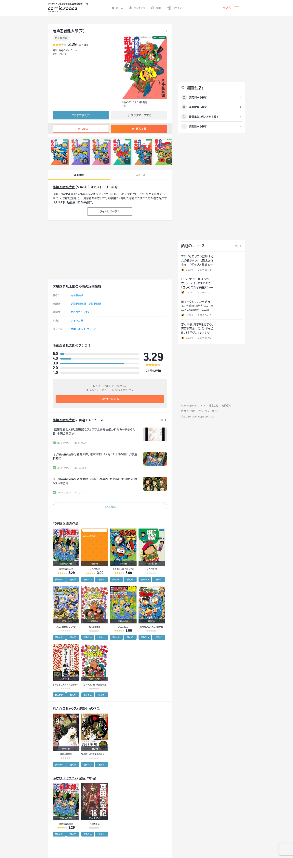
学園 (73, 329)
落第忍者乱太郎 (64, 187)
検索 (156, 7)
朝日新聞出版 (78, 304)
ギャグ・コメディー (88, 329)
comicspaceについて (193, 405)
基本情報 (79, 175)
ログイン (174, 8)
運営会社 (214, 405)
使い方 (227, 8)
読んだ (73, 579)
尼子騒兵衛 (61, 38)
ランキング (137, 7)
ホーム (117, 7)
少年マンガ (77, 321)
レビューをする (110, 399)
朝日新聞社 (95, 304)
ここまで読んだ (81, 115)
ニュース (140, 175)
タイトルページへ (110, 211)
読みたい (59, 579)
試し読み (80, 129)
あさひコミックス (80, 312)
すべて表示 (110, 507)
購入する (138, 128)
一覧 (160, 420)
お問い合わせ (188, 411)
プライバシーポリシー (209, 411)
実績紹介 (226, 405)
